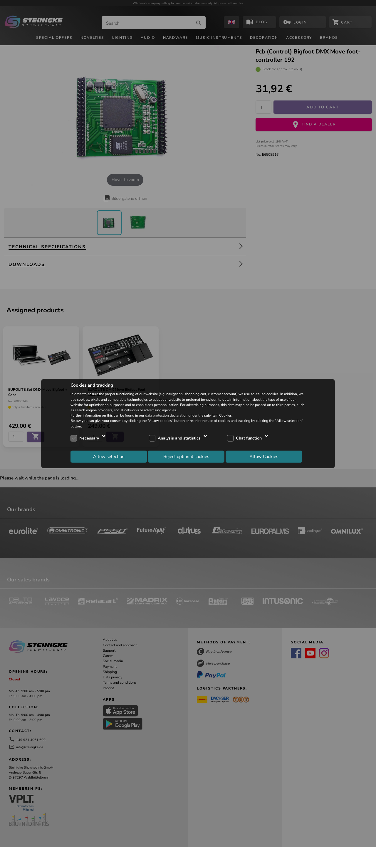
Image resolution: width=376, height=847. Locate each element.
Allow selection (109, 456)
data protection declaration (166, 415)
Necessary (89, 438)
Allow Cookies (263, 456)
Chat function (249, 438)
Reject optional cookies (186, 456)
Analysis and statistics (179, 438)
